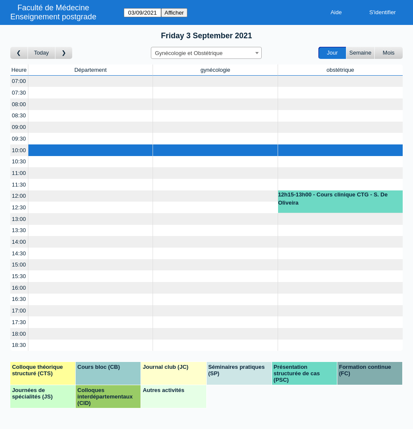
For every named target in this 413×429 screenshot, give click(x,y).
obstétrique (340, 70)
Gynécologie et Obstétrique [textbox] (189, 53)
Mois (389, 52)
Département (90, 70)
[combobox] (206, 53)
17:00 (19, 310)
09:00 (19, 127)
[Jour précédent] (19, 53)
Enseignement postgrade (53, 16)
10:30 (19, 161)
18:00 (19, 334)
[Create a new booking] (90, 81)
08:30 (19, 115)
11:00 (19, 173)
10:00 (19, 150)
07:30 (19, 92)
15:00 (19, 264)
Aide (336, 12)
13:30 (19, 230)
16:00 (19, 288)
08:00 (19, 104)
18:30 (19, 345)
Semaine (360, 52)
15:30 (19, 276)
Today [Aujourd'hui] (41, 52)
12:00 (19, 196)
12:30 (19, 207)
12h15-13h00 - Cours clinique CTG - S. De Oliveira (333, 198)
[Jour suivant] (64, 53)
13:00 (19, 219)
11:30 (19, 184)
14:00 (19, 242)
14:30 (19, 253)
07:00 (19, 81)
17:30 (19, 322)
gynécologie (215, 70)
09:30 (19, 138)
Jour (332, 52)
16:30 (19, 299)
